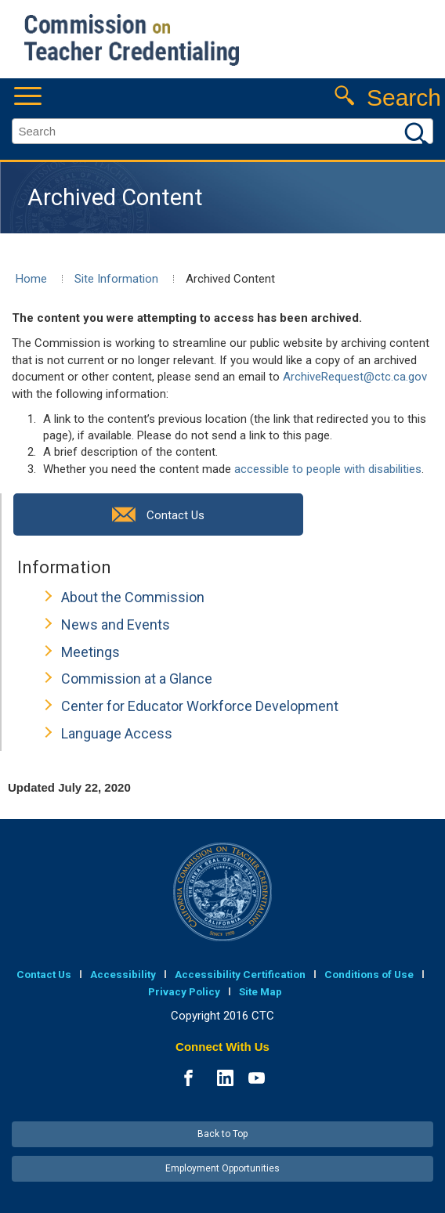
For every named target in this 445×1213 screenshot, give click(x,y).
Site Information (116, 279)
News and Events (115, 624)
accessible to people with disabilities (327, 469)
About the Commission (132, 597)
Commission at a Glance (136, 678)
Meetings (90, 652)
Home (31, 279)
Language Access (116, 733)
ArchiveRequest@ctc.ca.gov (355, 377)
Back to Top (222, 1133)
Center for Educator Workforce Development (199, 706)
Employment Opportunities (222, 1168)
